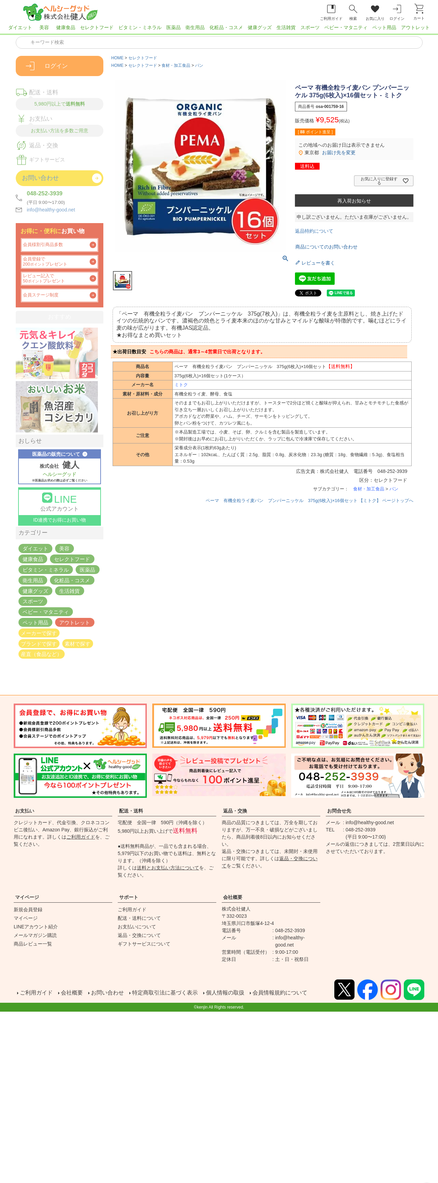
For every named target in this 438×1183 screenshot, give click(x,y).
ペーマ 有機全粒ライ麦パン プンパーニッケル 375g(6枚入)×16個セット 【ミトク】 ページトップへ (309, 500)
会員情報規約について (279, 993)
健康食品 (65, 27)
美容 (44, 27)
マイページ (27, 897)
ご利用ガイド (80, 837)
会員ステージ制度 (41, 295)
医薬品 (173, 27)
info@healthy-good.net (51, 209)
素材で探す (77, 643)
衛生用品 (195, 27)
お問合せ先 (339, 811)
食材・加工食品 (176, 65)
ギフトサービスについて (144, 944)
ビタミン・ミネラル (140, 27)
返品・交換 (235, 811)
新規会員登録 (28, 909)
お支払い (24, 811)
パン (199, 65)
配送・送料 (131, 811)
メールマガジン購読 (35, 935)
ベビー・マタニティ (346, 27)
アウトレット (415, 27)
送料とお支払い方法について (168, 867)
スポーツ (310, 27)
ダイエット (20, 27)
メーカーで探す (39, 633)
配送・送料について (139, 918)
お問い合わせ (106, 993)
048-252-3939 (45, 193)
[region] (219, 29)
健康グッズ (260, 27)
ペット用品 (384, 27)
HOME (117, 58)
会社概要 (232, 897)
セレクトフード (97, 27)
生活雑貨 (286, 27)
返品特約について (314, 231)
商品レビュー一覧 (33, 944)
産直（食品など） (41, 654)
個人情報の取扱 (224, 993)
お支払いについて (137, 926)
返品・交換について (139, 935)
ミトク (181, 384)
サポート (128, 897)
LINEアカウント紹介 (36, 926)
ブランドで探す (39, 643)
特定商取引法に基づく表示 (164, 993)
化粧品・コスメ (226, 27)
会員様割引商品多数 (43, 244)
